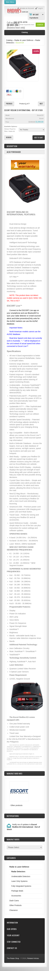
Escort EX (20, 43)
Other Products (15, 905)
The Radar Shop (13, 958)
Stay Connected (13, 942)
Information (12, 922)
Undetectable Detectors (20, 876)
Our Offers (12, 929)
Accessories (16, 896)
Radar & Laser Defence (23, 40)
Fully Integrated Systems (21, 886)
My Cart (36, 14)
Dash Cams (14, 901)
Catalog (9, 40)
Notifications (13, 815)
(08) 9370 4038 (20, 22)
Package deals (17, 891)
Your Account (13, 935)
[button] (40, 25)
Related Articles (33, 958)
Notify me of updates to (23, 826)
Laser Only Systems (19, 881)
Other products (17, 805)
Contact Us (12, 948)
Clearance (13, 910)
